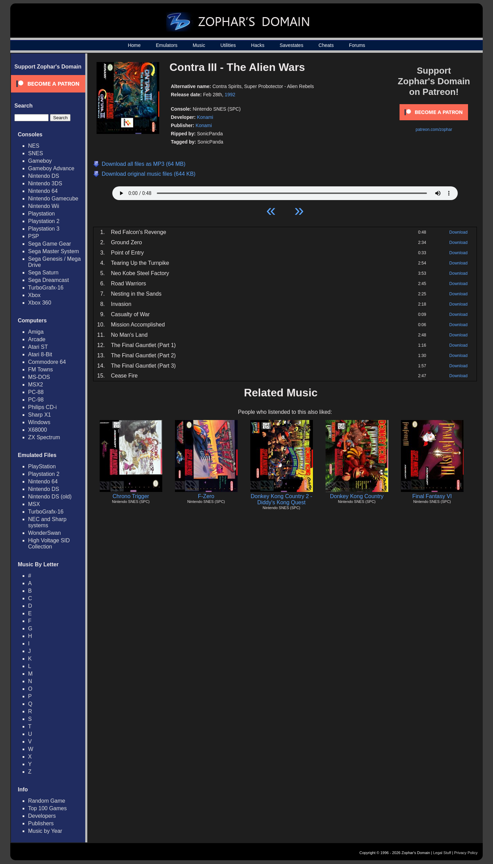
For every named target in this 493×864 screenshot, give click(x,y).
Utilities (228, 45)
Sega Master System (53, 251)
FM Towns (40, 369)
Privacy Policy (466, 853)
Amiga (35, 332)
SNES (35, 153)
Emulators (166, 45)
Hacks (257, 45)
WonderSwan (44, 533)
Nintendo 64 (43, 191)
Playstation (41, 214)
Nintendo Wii (43, 206)
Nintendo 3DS (45, 183)
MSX (34, 504)
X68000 (37, 430)
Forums (357, 45)
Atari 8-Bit (40, 354)
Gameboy (40, 161)
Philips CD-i (42, 407)
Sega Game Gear (49, 244)
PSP (33, 236)
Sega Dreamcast (48, 280)
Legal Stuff (442, 853)
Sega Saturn (43, 272)
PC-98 (35, 400)
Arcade (37, 339)
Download (458, 232)
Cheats (325, 45)
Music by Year (45, 831)
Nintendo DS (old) (50, 496)
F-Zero (206, 496)
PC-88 (35, 392)
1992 (230, 94)
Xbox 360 (39, 303)
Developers (42, 816)
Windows (39, 422)
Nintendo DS (43, 176)
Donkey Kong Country (357, 496)
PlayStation (42, 466)
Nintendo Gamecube (53, 198)
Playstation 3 (44, 229)
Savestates (291, 45)
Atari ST (38, 347)
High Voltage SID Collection (49, 544)
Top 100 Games (47, 808)
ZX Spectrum (44, 437)
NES (33, 146)
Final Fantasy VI (432, 496)
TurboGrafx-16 (45, 288)
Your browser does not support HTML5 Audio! (285, 191)
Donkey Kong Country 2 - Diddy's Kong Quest (281, 499)
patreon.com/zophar (434, 129)
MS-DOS (39, 377)
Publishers (41, 823)
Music (199, 45)
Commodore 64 (47, 362)
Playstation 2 (44, 221)
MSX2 (35, 384)
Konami (205, 117)
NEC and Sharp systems (47, 522)
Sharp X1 (39, 415)
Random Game (46, 801)
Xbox (34, 295)
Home (134, 45)
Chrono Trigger (131, 496)
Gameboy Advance (51, 168)
